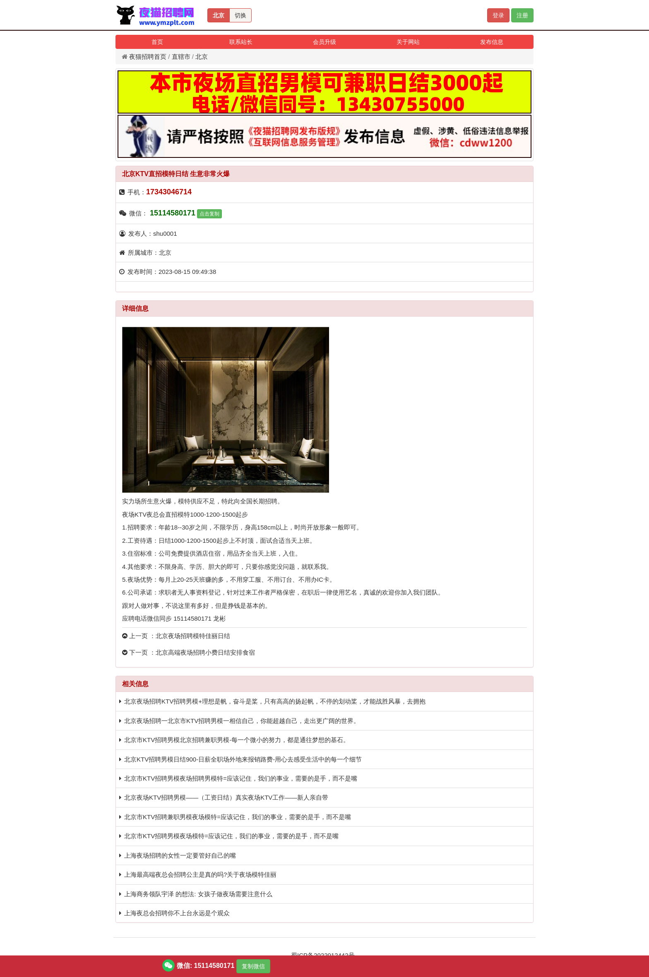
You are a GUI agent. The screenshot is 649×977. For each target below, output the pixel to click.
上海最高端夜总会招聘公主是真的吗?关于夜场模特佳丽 (200, 874)
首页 (157, 42)
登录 (498, 15)
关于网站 (408, 42)
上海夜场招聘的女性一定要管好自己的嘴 (180, 855)
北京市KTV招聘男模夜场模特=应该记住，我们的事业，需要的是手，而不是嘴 (231, 835)
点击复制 (209, 214)
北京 (218, 15)
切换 (240, 15)
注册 (522, 15)
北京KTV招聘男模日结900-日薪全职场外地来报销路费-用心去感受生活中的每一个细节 (243, 759)
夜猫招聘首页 (147, 56)
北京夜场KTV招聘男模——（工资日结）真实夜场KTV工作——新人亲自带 (226, 797)
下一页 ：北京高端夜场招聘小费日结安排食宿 (188, 652)
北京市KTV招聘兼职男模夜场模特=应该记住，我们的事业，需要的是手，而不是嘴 (237, 816)
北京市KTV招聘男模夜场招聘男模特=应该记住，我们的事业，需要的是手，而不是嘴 (240, 778)
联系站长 (240, 42)
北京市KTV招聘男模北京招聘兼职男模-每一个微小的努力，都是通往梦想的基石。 (236, 739)
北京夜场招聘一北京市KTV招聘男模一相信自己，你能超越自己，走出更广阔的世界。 (242, 720)
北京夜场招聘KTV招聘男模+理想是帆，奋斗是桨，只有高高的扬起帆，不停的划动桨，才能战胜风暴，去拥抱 (274, 701)
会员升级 (324, 42)
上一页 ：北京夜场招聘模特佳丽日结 (176, 635)
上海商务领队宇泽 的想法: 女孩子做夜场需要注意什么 (198, 893)
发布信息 (491, 42)
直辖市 (181, 56)
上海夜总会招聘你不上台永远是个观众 (177, 913)
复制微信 (253, 966)
